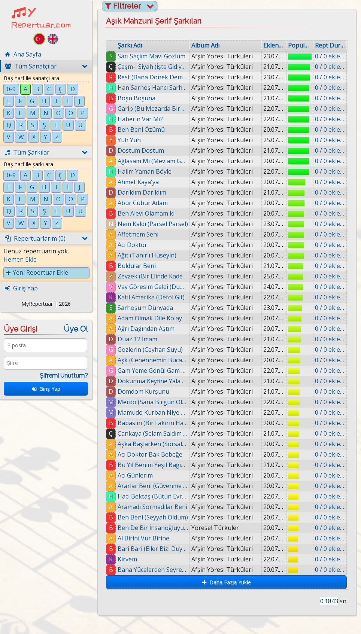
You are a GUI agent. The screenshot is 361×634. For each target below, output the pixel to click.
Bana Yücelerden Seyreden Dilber (153, 570)
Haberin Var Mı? (140, 119)
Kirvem (127, 559)
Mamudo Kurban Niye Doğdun (153, 412)
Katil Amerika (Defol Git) (151, 297)
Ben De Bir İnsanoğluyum (153, 528)
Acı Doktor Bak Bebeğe (150, 454)
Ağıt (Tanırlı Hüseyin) (147, 255)
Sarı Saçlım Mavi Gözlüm (151, 56)
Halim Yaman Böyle (145, 171)
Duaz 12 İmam (137, 339)
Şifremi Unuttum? (64, 375)
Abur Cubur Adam (143, 203)
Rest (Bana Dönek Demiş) (153, 77)
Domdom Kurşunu (143, 391)
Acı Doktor (132, 245)
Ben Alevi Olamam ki (146, 213)
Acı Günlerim (135, 475)
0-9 (11, 89)
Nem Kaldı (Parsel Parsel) (153, 224)
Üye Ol (76, 328)
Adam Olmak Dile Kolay (150, 318)
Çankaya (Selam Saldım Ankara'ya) (153, 433)
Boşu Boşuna (136, 98)
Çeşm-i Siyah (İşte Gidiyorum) (153, 67)
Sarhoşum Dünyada (145, 308)
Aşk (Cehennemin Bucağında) (153, 360)
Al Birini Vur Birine (143, 538)
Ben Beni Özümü (141, 129)
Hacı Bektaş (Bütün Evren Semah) (153, 496)
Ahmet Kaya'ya (138, 182)
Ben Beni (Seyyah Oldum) (153, 517)
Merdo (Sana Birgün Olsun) (153, 402)
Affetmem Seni (138, 234)
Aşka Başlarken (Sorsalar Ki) (153, 444)
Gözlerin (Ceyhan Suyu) (150, 349)
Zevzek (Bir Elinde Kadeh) (153, 276)
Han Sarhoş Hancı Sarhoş (153, 87)
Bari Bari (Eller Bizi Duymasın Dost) (153, 549)
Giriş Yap (46, 388)
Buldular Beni (137, 266)
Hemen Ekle (20, 259)
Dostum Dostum (141, 150)
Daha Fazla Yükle (226, 582)
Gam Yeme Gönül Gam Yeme (153, 370)
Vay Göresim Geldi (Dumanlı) (153, 287)
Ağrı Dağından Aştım (146, 328)
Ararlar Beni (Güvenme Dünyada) (153, 486)
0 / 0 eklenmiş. (330, 56)
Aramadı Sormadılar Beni (152, 507)
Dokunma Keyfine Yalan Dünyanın (153, 381)
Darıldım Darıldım (142, 192)
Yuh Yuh (129, 140)
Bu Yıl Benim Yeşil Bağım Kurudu (153, 465)
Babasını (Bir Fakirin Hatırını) (153, 423)
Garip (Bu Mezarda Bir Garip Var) (153, 108)
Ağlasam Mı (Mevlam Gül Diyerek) (153, 161)
